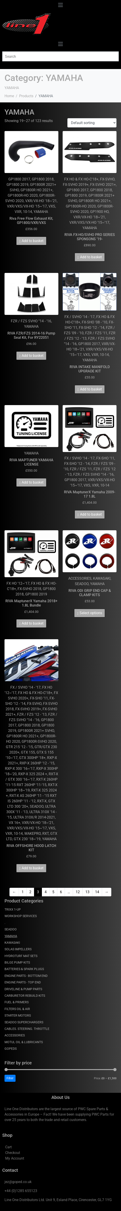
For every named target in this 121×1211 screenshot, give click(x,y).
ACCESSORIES (15, 1035)
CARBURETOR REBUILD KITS (25, 995)
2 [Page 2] (30, 892)
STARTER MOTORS (18, 1015)
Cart (8, 1147)
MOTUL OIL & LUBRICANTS (24, 1042)
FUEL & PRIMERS (17, 1002)
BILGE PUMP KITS (17, 962)
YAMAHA (11, 936)
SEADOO (11, 929)
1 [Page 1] (23, 892)
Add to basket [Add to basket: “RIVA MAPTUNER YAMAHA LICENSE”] (32, 482)
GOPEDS (11, 1048)
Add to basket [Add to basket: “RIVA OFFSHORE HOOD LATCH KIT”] (32, 868)
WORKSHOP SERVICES (21, 916)
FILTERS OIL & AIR (17, 1009)
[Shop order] (91, 122)
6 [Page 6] (61, 892)
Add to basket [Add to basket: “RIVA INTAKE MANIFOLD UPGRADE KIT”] (91, 389)
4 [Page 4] (46, 892)
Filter (10, 1078)
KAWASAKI (12, 942)
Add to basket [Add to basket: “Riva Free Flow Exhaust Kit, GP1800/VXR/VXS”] (32, 241)
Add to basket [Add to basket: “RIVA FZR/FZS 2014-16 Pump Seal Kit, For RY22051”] (32, 355)
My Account (14, 1158)
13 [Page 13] (87, 892)
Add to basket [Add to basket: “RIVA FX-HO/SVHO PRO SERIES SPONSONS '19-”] (91, 257)
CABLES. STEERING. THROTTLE (27, 1029)
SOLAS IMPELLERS (18, 949)
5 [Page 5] (53, 892)
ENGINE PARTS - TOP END (23, 982)
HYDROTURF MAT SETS (21, 956)
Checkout (12, 1153)
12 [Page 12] (78, 892)
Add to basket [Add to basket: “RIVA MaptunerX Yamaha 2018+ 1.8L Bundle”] (32, 623)
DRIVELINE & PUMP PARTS (23, 989)
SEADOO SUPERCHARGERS (24, 1022)
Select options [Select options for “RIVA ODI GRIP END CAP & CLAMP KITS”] (91, 613)
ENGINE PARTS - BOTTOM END (26, 976)
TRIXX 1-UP (13, 909)
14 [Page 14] (97, 892)
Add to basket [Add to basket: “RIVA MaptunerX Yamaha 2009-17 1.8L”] (91, 514)
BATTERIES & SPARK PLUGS (24, 969)
